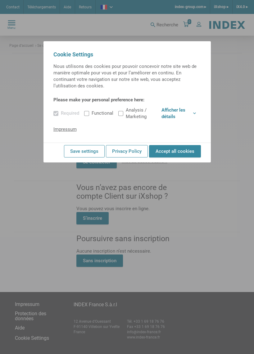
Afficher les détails (178, 113)
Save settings (84, 151)
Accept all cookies (175, 151)
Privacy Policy (127, 151)
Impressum (65, 129)
